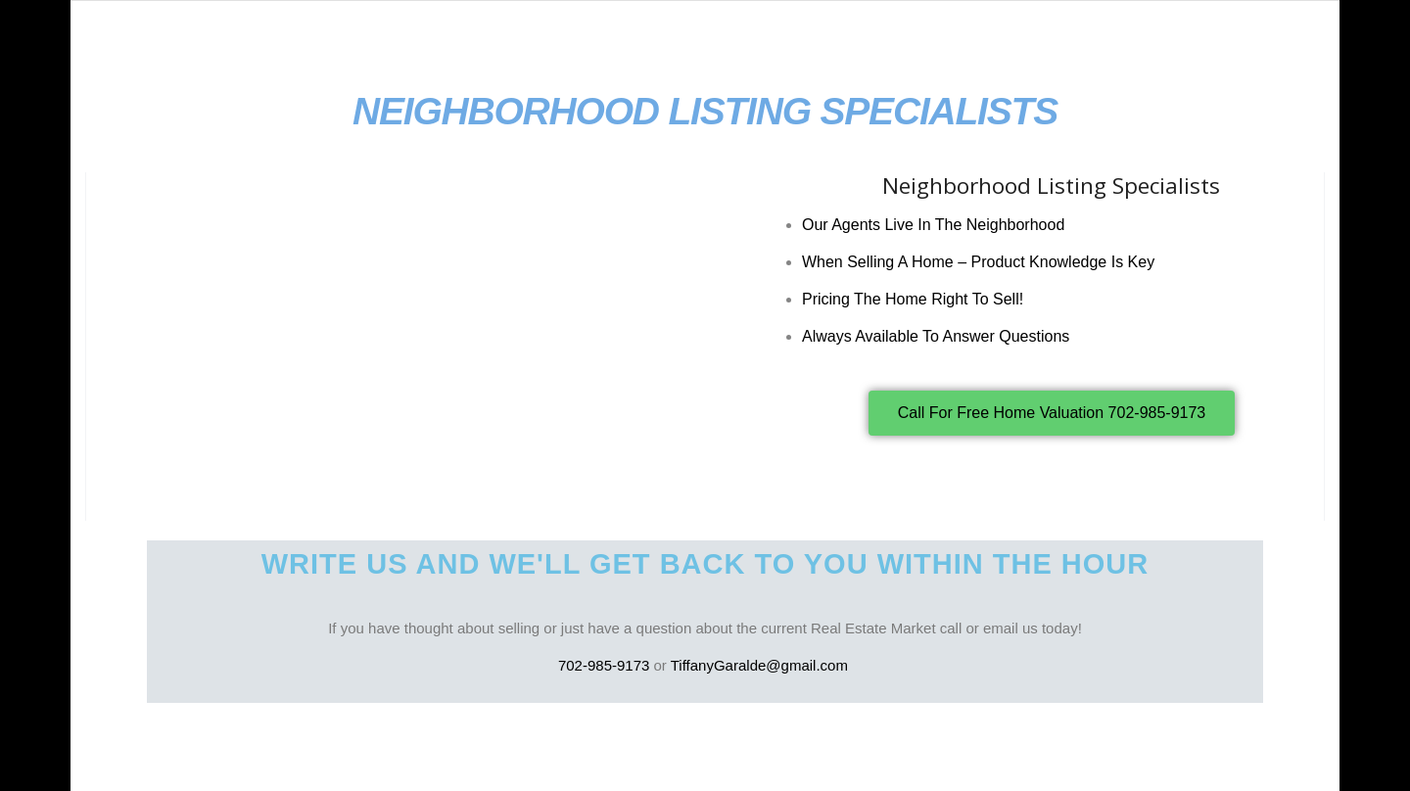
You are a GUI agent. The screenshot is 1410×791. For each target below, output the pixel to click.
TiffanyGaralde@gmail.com (761, 665)
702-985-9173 (603, 665)
